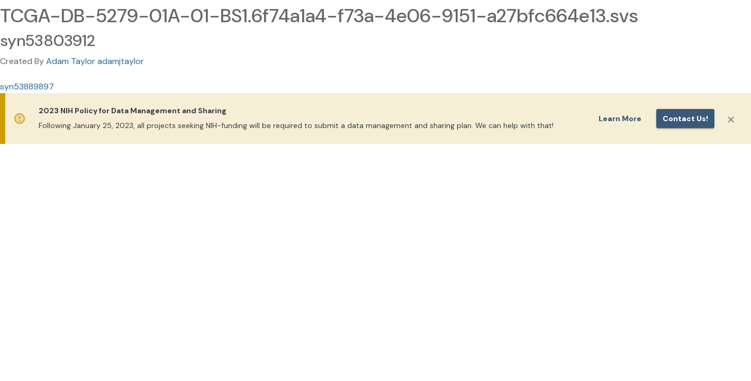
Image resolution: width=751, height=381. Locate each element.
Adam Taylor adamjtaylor (95, 61)
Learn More (620, 118)
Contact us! (685, 118)
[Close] (731, 120)
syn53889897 (27, 86)
